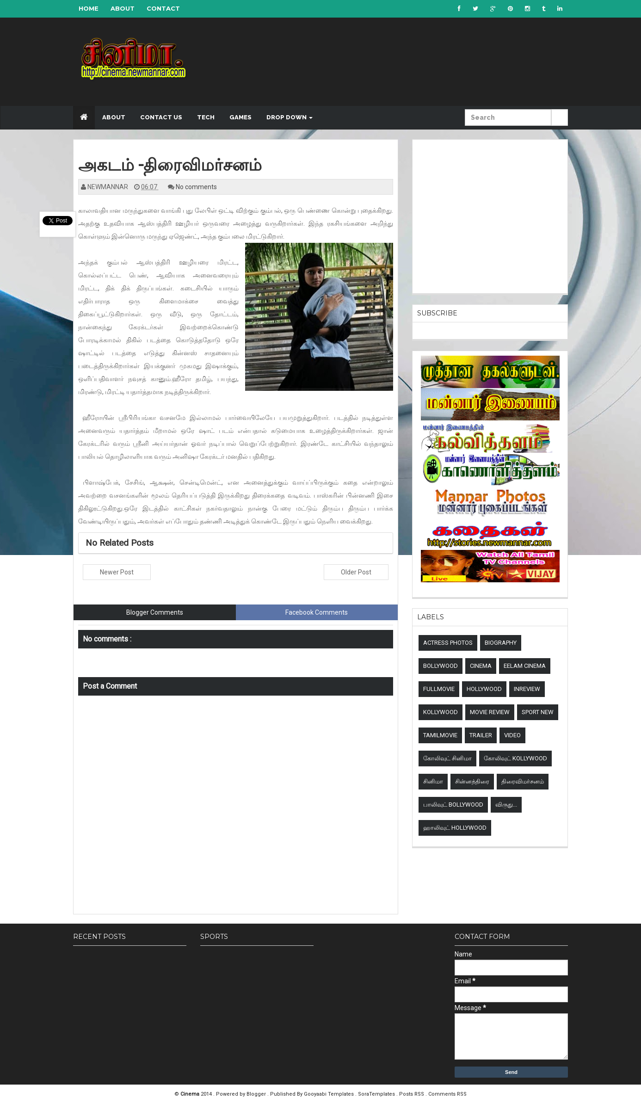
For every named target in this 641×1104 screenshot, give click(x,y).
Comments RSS (447, 1094)
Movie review (490, 712)
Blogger (257, 1094)
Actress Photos (448, 642)
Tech (206, 117)
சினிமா (433, 781)
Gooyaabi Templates (329, 1094)
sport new (538, 712)
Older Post (356, 572)
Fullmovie (439, 688)
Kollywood (440, 712)
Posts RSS (412, 1094)
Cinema (481, 665)
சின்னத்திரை (472, 781)
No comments (196, 187)
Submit (559, 122)
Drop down (289, 117)
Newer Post (117, 572)
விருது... (506, 804)
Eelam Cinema (525, 665)
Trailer (480, 735)
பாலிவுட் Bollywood (453, 804)
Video (512, 735)
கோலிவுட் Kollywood (515, 758)
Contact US (161, 117)
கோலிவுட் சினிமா (447, 758)
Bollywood (440, 665)
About (123, 8)
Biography (501, 642)
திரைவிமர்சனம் (522, 781)
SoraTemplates (377, 1094)
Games (240, 117)
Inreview (527, 688)
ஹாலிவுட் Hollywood (455, 827)
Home (89, 8)
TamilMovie (440, 735)
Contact (163, 8)
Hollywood (484, 688)
